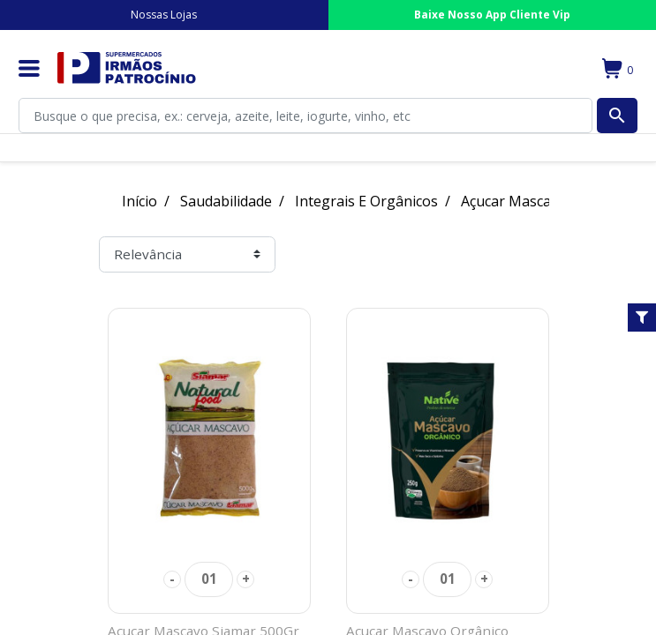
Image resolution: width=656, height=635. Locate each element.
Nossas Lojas (164, 14)
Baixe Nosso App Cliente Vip (492, 14)
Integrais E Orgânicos (366, 201)
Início (139, 201)
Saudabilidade (226, 201)
